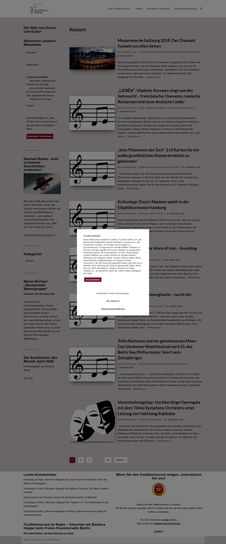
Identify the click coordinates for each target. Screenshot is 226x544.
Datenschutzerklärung (113, 309)
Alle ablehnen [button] (113, 301)
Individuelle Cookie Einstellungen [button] (112, 293)
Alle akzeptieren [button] (93, 280)
